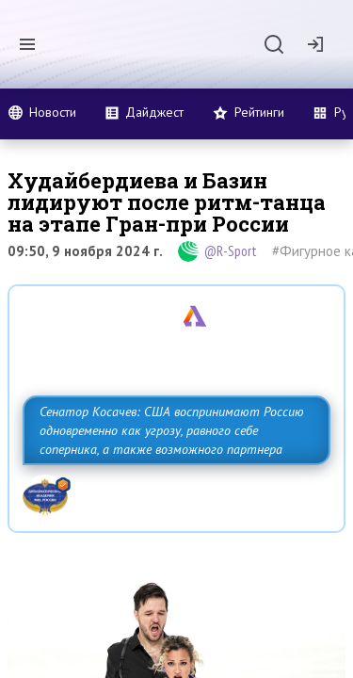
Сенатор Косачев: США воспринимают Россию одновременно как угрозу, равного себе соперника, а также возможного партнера (172, 430)
